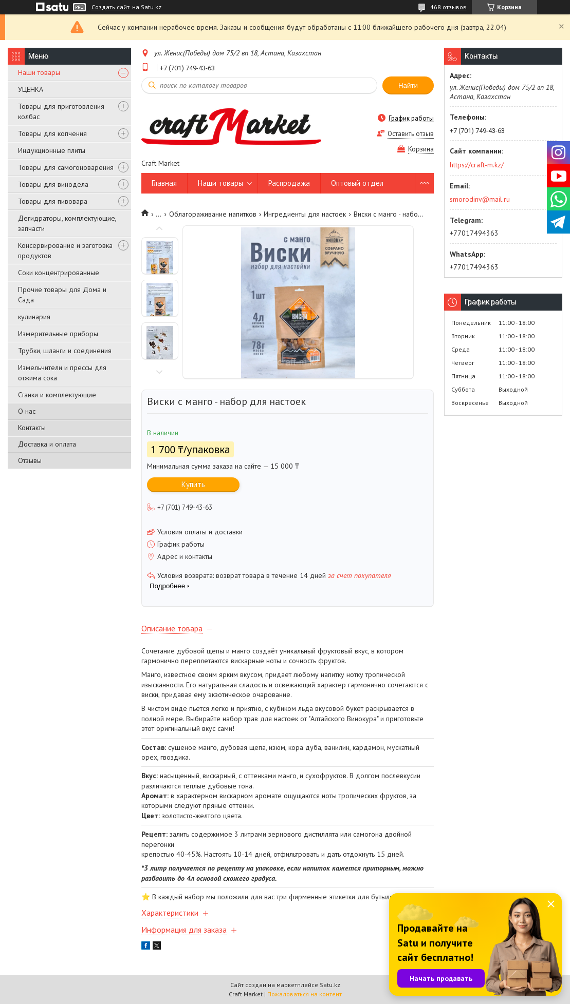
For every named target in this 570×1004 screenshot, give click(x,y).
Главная (164, 183)
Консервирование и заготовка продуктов (65, 250)
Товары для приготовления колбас (61, 111)
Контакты (32, 427)
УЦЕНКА (30, 89)
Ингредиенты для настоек (305, 214)
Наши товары (39, 72)
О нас (26, 411)
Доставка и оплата (47, 444)
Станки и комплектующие (57, 394)
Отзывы (30, 460)
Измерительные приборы (58, 333)
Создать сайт (110, 7)
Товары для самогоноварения (66, 167)
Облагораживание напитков (212, 214)
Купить (193, 484)
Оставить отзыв (411, 133)
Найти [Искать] (408, 85)
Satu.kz (330, 985)
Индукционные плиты (51, 150)
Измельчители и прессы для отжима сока (62, 372)
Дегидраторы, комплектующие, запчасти (67, 223)
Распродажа (289, 183)
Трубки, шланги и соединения (65, 350)
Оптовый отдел (357, 183)
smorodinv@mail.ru (480, 199)
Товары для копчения (52, 133)
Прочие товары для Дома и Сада (62, 294)
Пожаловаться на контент (304, 994)
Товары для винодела (53, 184)
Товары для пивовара (52, 201)
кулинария (34, 316)
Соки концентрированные (58, 272)
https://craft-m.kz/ (477, 164)
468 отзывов (448, 7)
